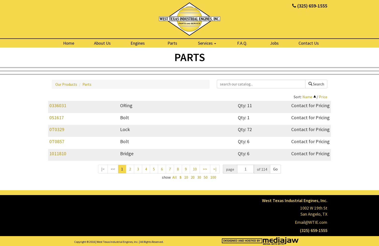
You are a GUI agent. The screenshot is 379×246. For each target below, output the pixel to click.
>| (215, 169)
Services (207, 43)
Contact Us (309, 43)
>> (205, 169)
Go (275, 169)
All (174, 177)
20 (193, 177)
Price (323, 96)
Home (68, 43)
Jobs (274, 43)
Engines (138, 43)
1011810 (57, 153)
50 (206, 177)
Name (307, 96)
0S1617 (56, 117)
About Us (102, 43)
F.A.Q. (242, 43)
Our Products (66, 84)
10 (195, 169)
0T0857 (56, 141)
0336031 (57, 105)
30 (199, 177)
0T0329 (56, 129)
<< (113, 169)
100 (213, 177)
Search (316, 84)
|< (103, 169)
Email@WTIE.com (311, 222)
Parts (172, 43)
